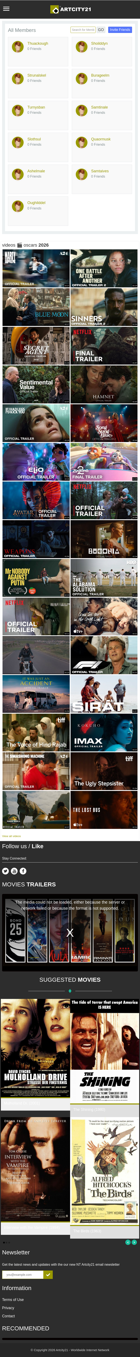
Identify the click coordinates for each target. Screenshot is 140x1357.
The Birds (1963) (87, 1231)
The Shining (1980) (89, 1109)
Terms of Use (13, 1300)
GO (101, 30)
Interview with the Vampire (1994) (32, 1227)
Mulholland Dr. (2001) (22, 1103)
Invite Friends (120, 29)
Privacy (8, 1308)
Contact (8, 1316)
